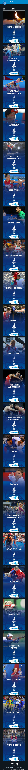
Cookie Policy (9, 767)
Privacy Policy (18, 767)
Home (11, 1)
